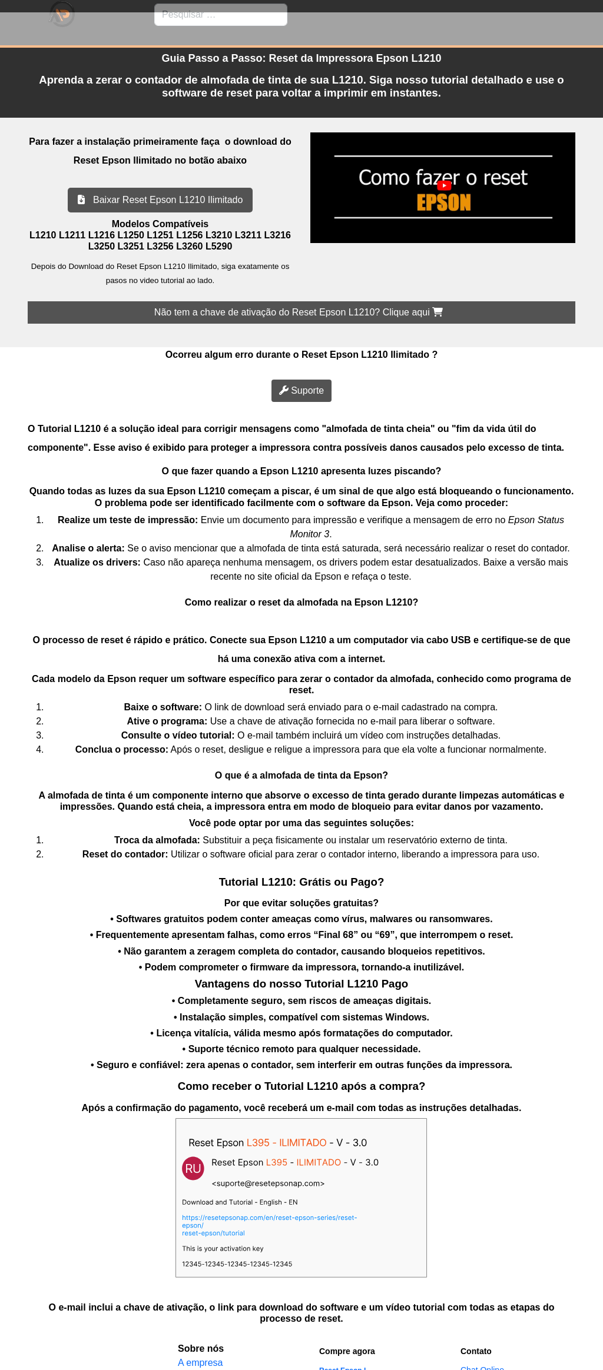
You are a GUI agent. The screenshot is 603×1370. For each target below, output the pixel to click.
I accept (16, 1363)
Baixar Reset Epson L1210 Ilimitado (160, 200)
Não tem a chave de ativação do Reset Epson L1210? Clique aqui (298, 312)
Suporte (301, 390)
